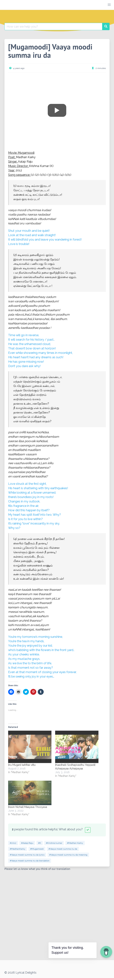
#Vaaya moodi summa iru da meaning (68, 854)
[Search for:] (53, 26)
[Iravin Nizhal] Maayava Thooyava (27, 806)
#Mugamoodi (37, 849)
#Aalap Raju (27, 843)
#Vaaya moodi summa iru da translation (29, 860)
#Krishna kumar (54, 843)
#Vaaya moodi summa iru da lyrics (27, 854)
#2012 (13, 843)
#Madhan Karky (75, 843)
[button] (109, 5)
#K (39, 843)
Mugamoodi (26, 152)
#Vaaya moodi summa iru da (62, 849)
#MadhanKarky (17, 849)
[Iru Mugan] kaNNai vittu (22, 764)
